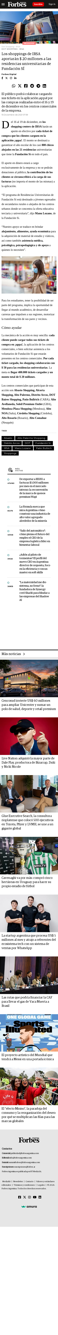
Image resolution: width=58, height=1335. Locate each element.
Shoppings (10, 453)
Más (33, 470)
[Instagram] (29, 1197)
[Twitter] (24, 1197)
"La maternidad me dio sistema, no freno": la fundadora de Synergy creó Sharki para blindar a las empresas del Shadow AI (34, 591)
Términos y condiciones (24, 1185)
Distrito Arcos (11, 443)
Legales (41, 1185)
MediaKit (6, 1182)
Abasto (8, 438)
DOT (27, 443)
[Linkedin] (40, 1197)
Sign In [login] (52, 4)
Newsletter (18, 1182)
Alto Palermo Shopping (31, 438)
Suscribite (38, 4)
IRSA (6, 448)
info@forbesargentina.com (20, 1158)
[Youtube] (35, 1197)
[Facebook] (19, 1197)
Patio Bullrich (44, 448)
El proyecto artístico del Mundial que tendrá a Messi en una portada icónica (28, 1057)
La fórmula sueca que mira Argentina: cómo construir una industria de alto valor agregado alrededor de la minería (34, 514)
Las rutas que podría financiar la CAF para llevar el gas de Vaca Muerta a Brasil (27, 1001)
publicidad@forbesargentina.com (25, 1153)
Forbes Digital (9, 74)
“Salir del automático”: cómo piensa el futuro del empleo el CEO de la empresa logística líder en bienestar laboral (34, 538)
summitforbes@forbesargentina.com (24, 1163)
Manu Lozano (23, 448)
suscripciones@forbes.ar (24, 1167)
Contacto (30, 1182)
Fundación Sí (43, 443)
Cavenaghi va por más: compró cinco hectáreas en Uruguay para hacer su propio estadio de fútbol (27, 882)
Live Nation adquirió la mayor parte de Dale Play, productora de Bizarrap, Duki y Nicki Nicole (28, 762)
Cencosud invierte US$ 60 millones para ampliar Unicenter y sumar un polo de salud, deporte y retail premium (29, 705)
